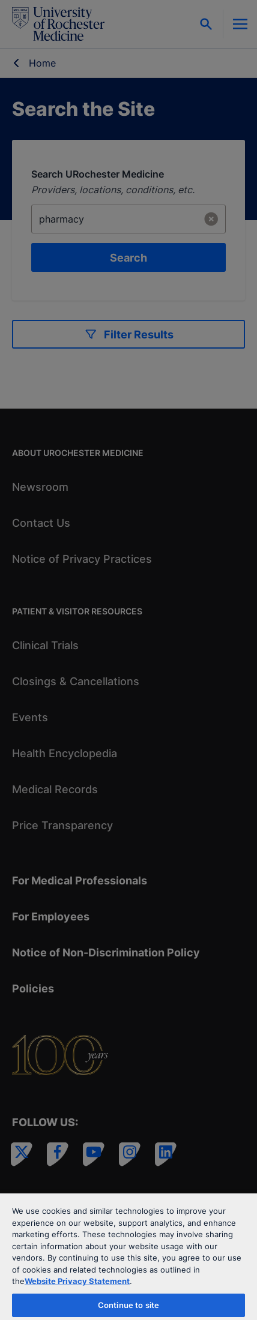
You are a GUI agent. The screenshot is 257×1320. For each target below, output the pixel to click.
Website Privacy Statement (77, 1281)
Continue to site (128, 1305)
